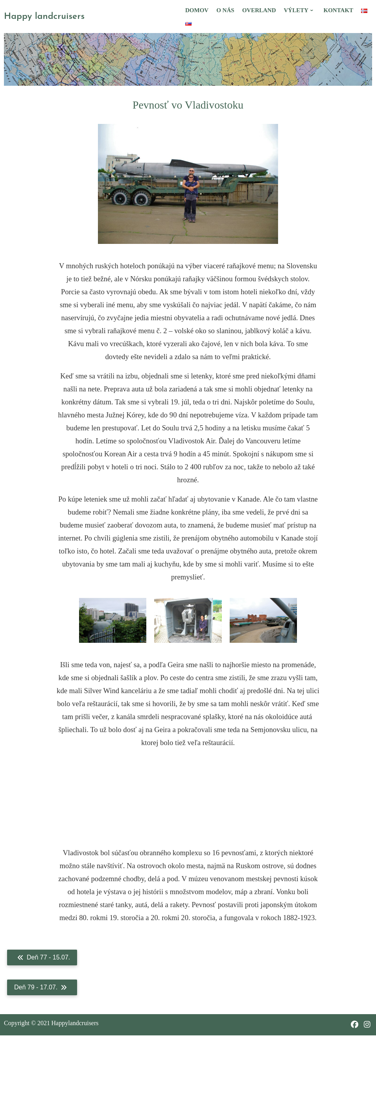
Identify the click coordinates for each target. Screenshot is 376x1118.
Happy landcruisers (44, 16)
